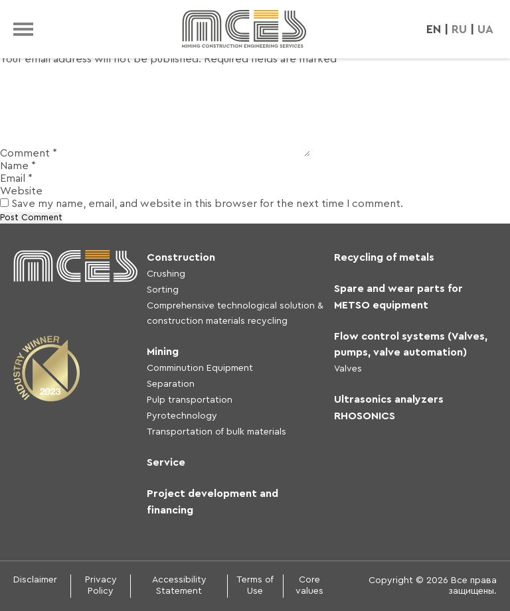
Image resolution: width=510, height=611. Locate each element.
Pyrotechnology (182, 416)
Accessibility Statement (179, 585)
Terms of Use (255, 585)
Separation (171, 384)
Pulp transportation (189, 400)
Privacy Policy (101, 585)
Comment (28, 153)
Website (21, 191)
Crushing (166, 274)
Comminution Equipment (200, 368)
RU (459, 29)
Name (18, 166)
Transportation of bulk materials (216, 432)
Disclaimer (35, 579)
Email (16, 178)
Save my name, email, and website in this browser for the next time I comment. (207, 203)
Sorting (163, 290)
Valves (348, 368)
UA (485, 29)
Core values (309, 585)
